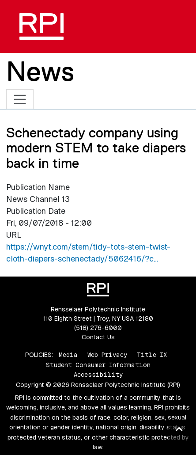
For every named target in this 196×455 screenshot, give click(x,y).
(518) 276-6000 (98, 328)
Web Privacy (107, 355)
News (40, 71)
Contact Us (98, 337)
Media (68, 355)
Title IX (152, 355)
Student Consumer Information (98, 365)
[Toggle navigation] (20, 99)
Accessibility (98, 375)
